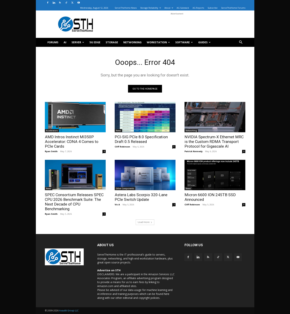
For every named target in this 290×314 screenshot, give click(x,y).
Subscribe (213, 7)
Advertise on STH (109, 270)
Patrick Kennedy (194, 151)
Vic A (117, 204)
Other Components (125, 188)
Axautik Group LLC (69, 310)
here (166, 294)
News (118, 130)
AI (65, 42)
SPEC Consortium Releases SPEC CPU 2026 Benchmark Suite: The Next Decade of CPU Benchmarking (74, 202)
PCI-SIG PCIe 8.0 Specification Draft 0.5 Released (141, 139)
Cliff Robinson (122, 146)
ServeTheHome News (126, 7)
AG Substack (183, 7)
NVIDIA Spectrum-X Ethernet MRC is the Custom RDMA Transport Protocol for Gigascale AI (214, 142)
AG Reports (198, 7)
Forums (52, 42)
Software (184, 42)
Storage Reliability (150, 7)
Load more (145, 222)
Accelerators (52, 130)
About (168, 7)
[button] (240, 42)
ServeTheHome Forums (233, 7)
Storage (112, 42)
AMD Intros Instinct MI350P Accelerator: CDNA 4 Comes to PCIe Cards (71, 142)
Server (78, 42)
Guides (204, 42)
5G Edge (95, 42)
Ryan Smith (51, 151)
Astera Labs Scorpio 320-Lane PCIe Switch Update (141, 197)
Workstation (158, 42)
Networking (132, 42)
